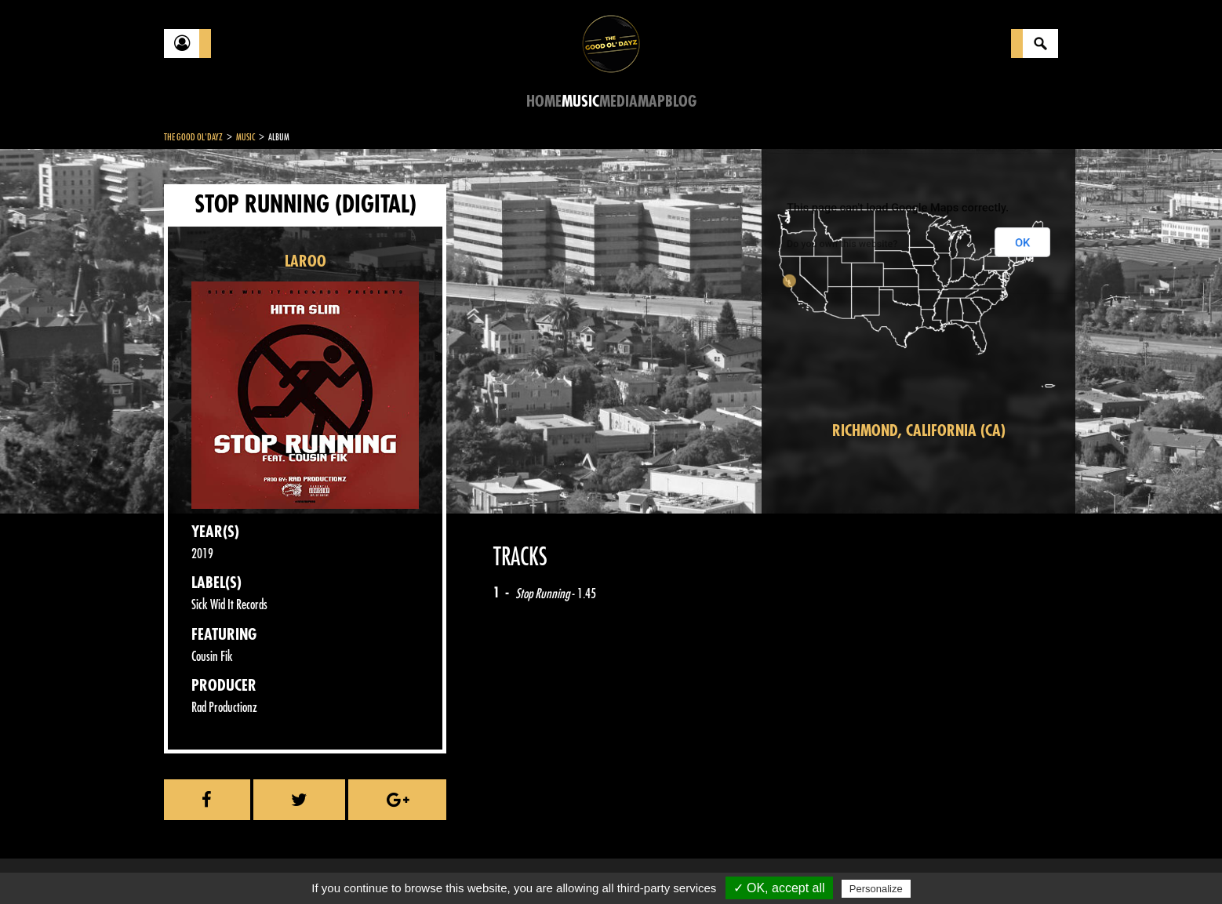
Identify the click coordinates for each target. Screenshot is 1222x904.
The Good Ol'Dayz (193, 137)
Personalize (876, 889)
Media (618, 101)
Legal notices (287, 865)
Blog (680, 101)
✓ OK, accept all (779, 888)
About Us (360, 865)
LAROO (305, 261)
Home (544, 101)
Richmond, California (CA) (919, 431)
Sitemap (423, 865)
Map (651, 101)
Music (580, 101)
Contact (203, 863)
